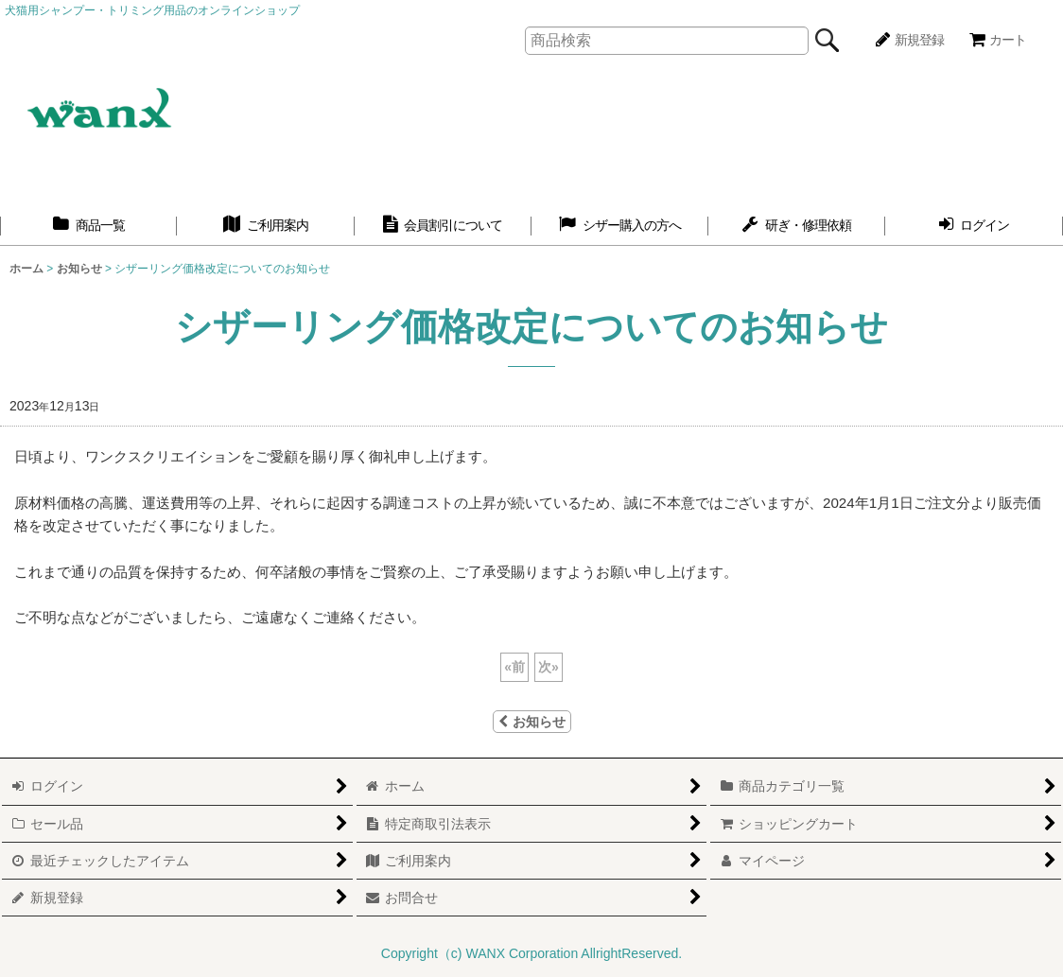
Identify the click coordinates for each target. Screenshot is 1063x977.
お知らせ (532, 721)
